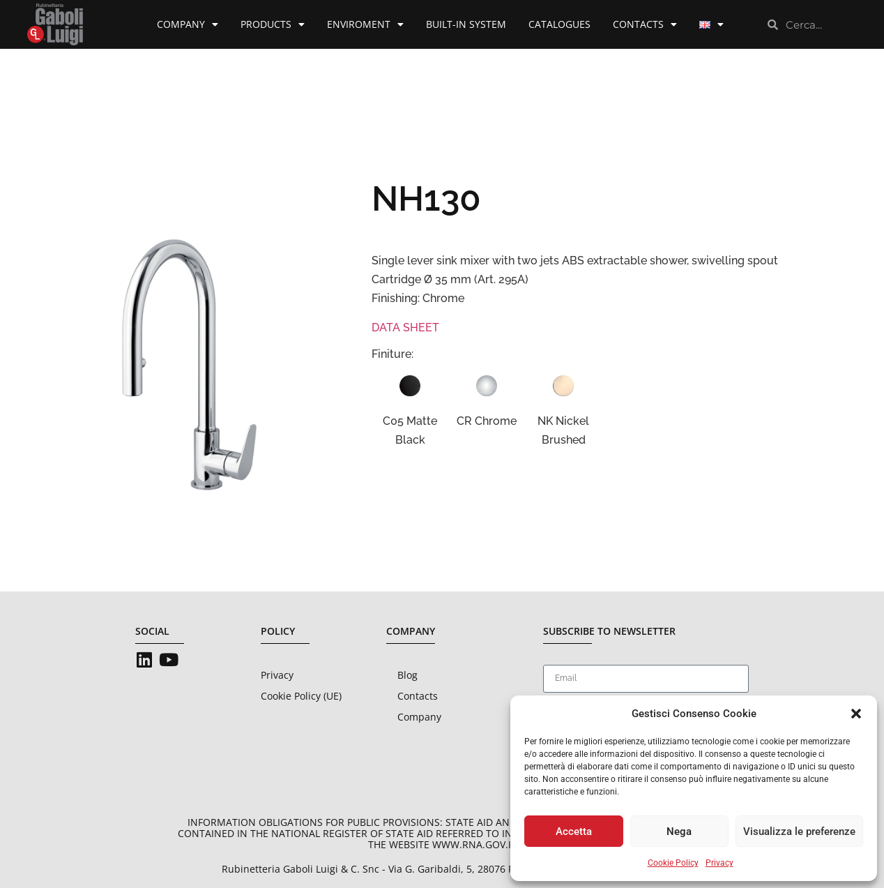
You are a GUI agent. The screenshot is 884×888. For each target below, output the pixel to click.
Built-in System (466, 24)
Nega (679, 831)
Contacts (645, 24)
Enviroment (365, 24)
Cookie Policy (673, 863)
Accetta (574, 831)
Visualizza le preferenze (799, 831)
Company (187, 24)
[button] (856, 714)
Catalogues (559, 24)
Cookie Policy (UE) (301, 695)
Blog (407, 675)
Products (273, 24)
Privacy (719, 863)
